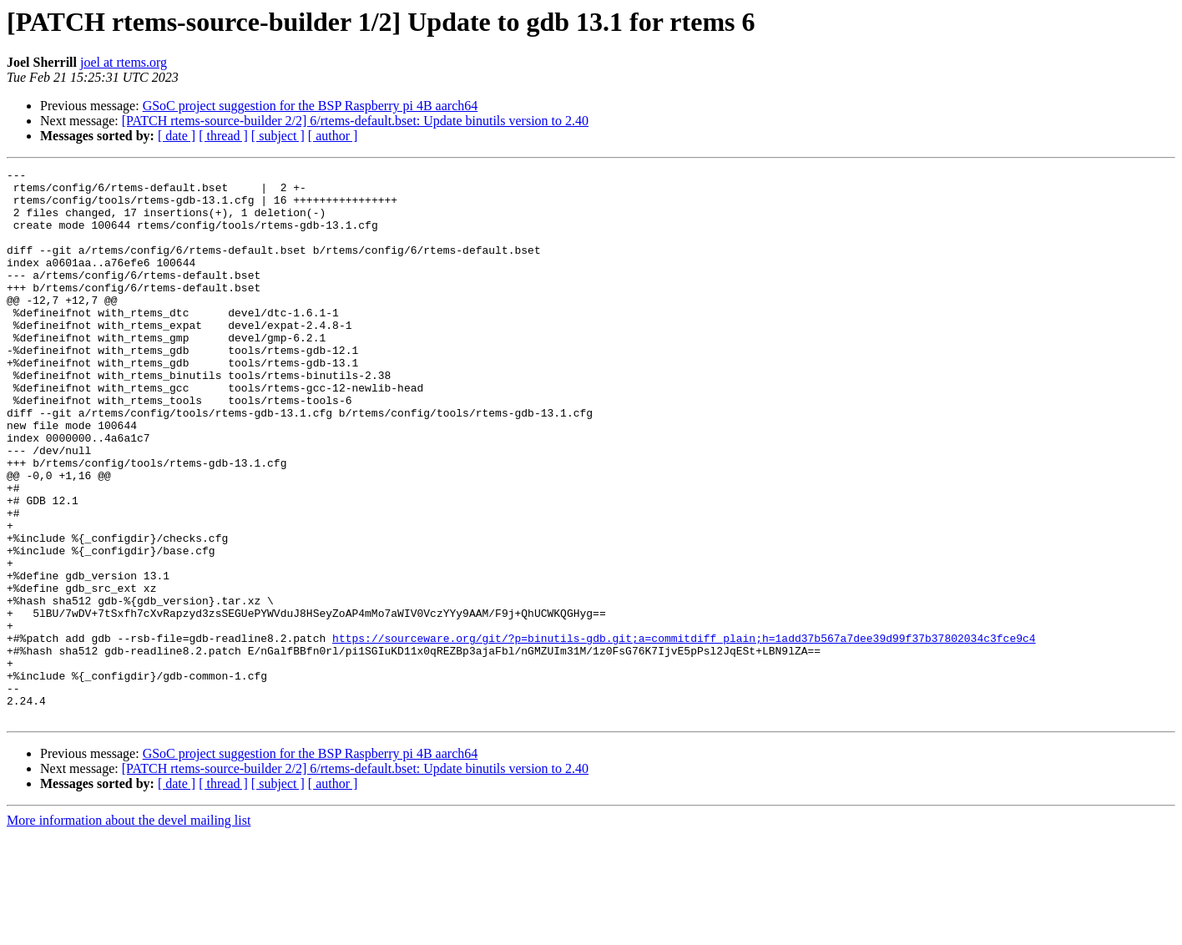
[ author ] (333, 136)
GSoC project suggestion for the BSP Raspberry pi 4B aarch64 (310, 106)
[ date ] (176, 136)
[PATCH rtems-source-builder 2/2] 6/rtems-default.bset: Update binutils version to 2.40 (355, 121)
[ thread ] (223, 136)
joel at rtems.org (123, 62)
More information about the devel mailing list (128, 930)
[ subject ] (278, 136)
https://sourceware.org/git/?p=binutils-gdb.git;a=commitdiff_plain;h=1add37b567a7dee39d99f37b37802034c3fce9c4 (683, 732)
